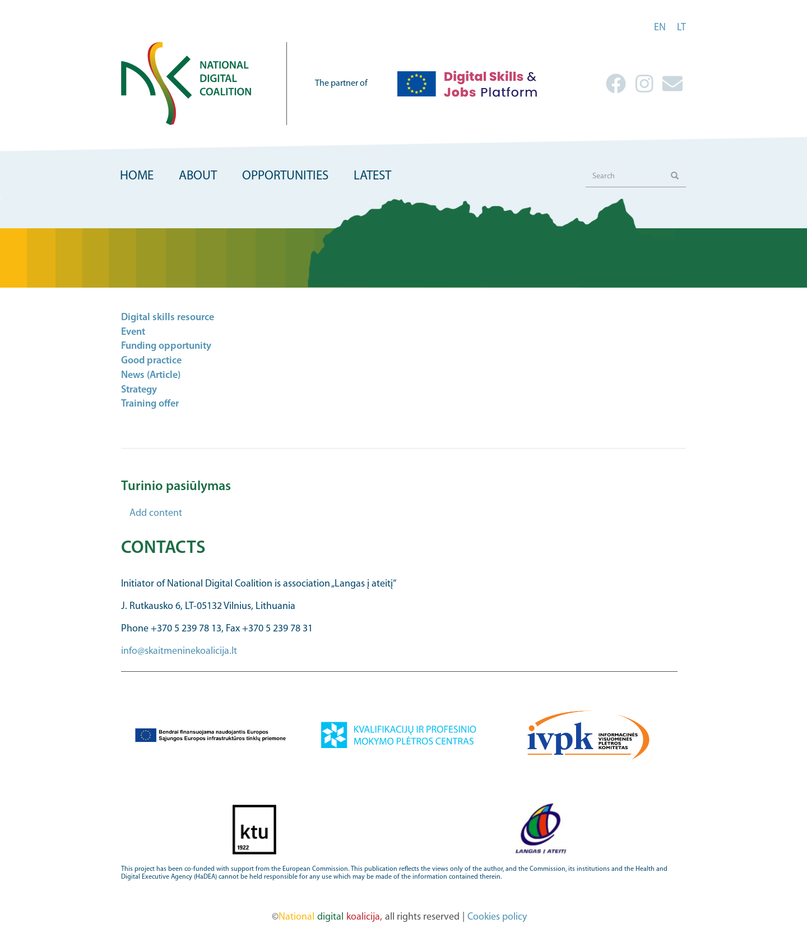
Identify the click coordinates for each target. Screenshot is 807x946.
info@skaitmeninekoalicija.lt (179, 651)
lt (681, 27)
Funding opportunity (166, 346)
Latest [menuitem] (372, 176)
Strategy (139, 390)
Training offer (150, 404)
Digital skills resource (167, 317)
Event (133, 332)
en (660, 27)
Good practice (151, 361)
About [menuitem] (198, 176)
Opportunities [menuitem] (285, 176)
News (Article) (150, 375)
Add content (155, 513)
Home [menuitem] (137, 176)
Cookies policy (497, 917)
